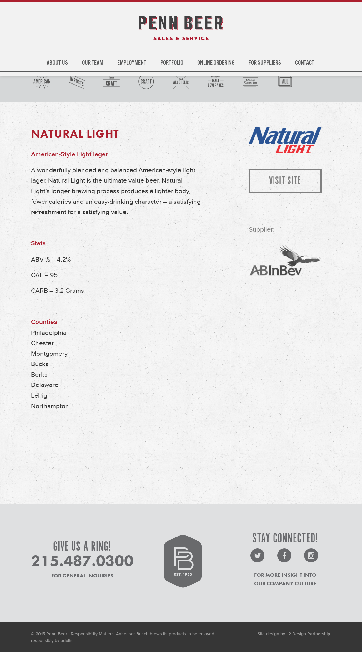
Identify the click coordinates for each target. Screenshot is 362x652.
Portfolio (171, 63)
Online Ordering (215, 63)
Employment (131, 63)
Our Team (92, 63)
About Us (57, 63)
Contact (304, 63)
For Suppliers (265, 63)
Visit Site (285, 181)
